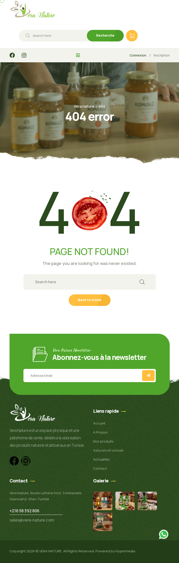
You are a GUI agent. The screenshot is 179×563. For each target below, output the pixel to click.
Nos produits (103, 441)
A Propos (100, 432)
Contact (100, 468)
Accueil (99, 423)
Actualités (101, 459)
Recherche (105, 35)
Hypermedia (125, 551)
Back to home (89, 300)
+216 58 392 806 (24, 510)
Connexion (138, 55)
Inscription (162, 55)
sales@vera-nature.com (32, 520)
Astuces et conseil (108, 450)
